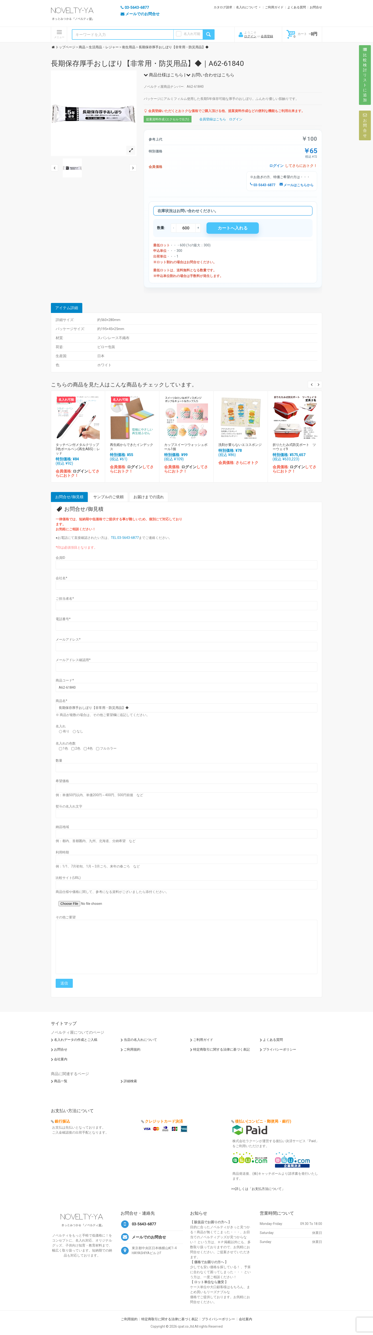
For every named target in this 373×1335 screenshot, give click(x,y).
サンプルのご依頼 (108, 497)
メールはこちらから (297, 185)
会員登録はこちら (212, 119)
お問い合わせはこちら (210, 74)
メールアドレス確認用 (73, 660)
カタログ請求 (223, 7)
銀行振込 (62, 1121)
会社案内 (60, 1059)
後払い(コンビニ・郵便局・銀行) (263, 1121)
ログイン (250, 36)
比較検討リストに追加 (365, 75)
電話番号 (63, 619)
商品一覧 (60, 1081)
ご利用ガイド (274, 7)
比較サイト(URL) (68, 878)
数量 (59, 760)
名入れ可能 (192, 34)
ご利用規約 (132, 1049)
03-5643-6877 (262, 185)
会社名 (61, 578)
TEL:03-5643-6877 (125, 538)
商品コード (65, 680)
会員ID (60, 558)
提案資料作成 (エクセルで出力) (167, 119)
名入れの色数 (66, 743)
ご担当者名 (65, 598)
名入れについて (247, 7)
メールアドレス (68, 639)
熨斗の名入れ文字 (69, 806)
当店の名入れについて (140, 1040)
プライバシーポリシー (279, 1049)
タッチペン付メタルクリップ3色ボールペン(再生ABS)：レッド (78, 449)
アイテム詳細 (66, 308)
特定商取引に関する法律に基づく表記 (221, 1049)
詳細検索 (130, 1081)
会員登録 (267, 36)
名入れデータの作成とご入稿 (75, 1040)
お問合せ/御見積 (69, 497)
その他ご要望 (66, 917)
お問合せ (316, 7)
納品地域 (62, 827)
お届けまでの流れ (148, 497)
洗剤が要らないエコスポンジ (240, 445)
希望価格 (62, 781)
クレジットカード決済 (164, 1121)
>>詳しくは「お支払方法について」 (258, 1189)
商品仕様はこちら (163, 74)
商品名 (61, 701)
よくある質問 (296, 7)
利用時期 (62, 852)
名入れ (61, 726)
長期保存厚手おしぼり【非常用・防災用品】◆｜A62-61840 (147, 63)
